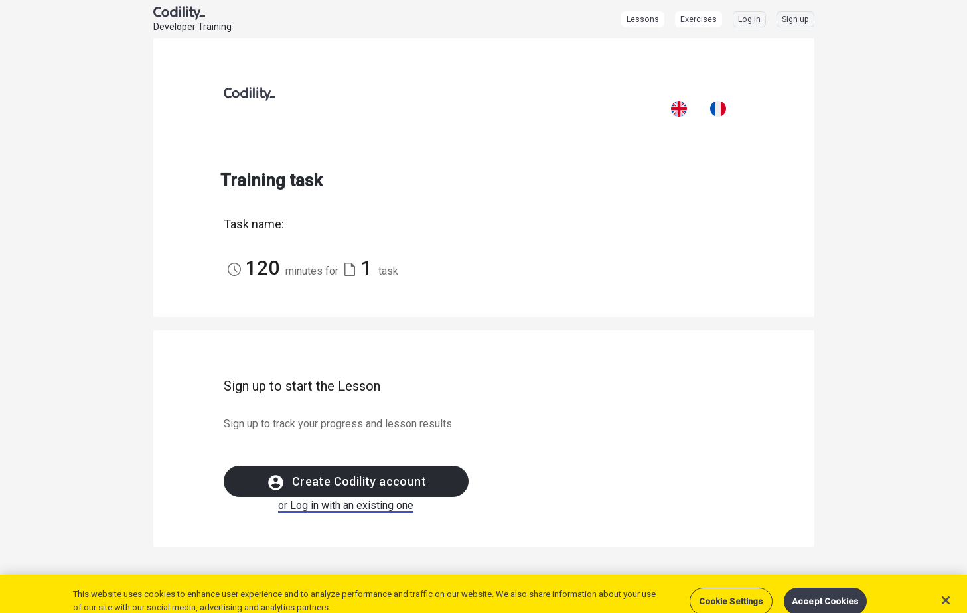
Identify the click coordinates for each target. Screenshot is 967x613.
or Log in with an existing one (345, 505)
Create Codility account (345, 483)
